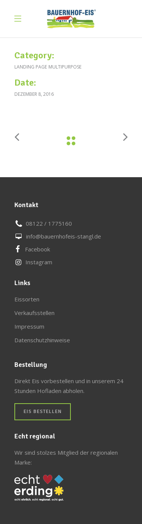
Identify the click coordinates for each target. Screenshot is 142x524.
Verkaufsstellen (34, 313)
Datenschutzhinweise (42, 340)
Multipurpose (64, 67)
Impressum (29, 326)
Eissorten (26, 299)
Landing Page (30, 67)
